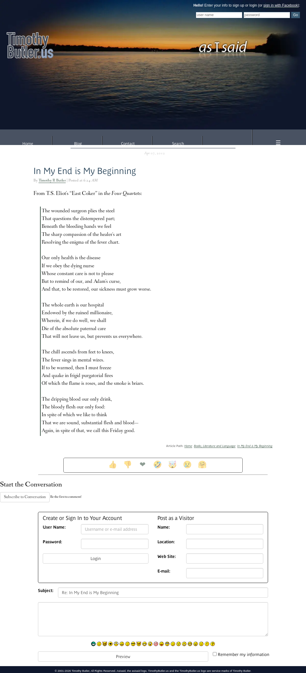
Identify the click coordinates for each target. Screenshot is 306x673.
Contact (128, 143)
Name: (163, 527)
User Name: (54, 527)
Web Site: (166, 556)
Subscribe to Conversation (25, 497)
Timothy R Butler (52, 181)
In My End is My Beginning (84, 171)
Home (27, 143)
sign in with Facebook (280, 5)
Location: (166, 541)
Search (178, 143)
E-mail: (163, 571)
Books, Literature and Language (214, 446)
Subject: (45, 590)
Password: (52, 541)
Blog (78, 143)
